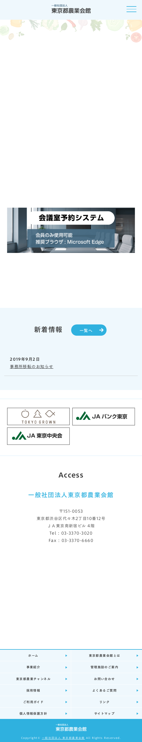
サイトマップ (104, 713)
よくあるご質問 (104, 690)
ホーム (33, 655)
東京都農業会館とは (104, 655)
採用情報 (33, 690)
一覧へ (86, 330)
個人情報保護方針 (33, 713)
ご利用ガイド (33, 701)
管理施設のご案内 (105, 666)
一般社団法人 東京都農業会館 (63, 738)
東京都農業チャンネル (33, 678)
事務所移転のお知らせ (31, 366)
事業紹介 (33, 666)
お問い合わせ (104, 678)
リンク (104, 701)
